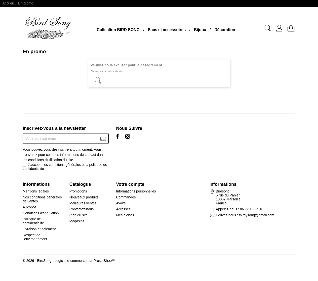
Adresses (123, 209)
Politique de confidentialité (33, 221)
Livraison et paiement (39, 229)
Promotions (78, 191)
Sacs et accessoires (167, 30)
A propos (29, 207)
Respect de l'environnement (35, 237)
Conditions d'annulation (41, 213)
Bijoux (200, 30)
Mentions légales (36, 191)
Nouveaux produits (83, 197)
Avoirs (121, 203)
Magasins (76, 221)
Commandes (126, 197)
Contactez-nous (81, 209)
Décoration (224, 30)
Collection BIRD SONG (118, 30)
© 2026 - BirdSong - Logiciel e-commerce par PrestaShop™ (69, 261)
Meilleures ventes (82, 203)
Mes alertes (125, 215)
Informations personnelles (136, 191)
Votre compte (130, 184)
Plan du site (78, 215)
